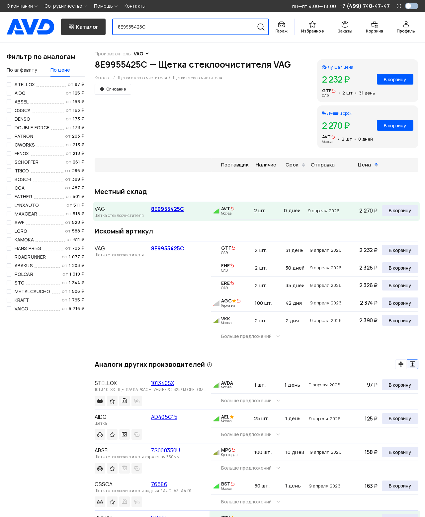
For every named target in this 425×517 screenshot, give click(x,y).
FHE (225, 265)
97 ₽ (372, 384)
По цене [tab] (60, 70)
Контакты (135, 6)
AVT (326, 137)
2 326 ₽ (368, 267)
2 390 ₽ (368, 320)
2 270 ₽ (368, 210)
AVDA (227, 383)
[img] (333, 91)
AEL (225, 417)
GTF (326, 91)
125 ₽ (371, 418)
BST (225, 484)
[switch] (411, 6)
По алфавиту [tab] (22, 70)
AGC (226, 300)
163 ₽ (371, 485)
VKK (225, 318)
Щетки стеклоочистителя (142, 78)
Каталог (103, 78)
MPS (226, 450)
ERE (225, 283)
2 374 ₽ (369, 302)
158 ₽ (371, 452)
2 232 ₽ (368, 250)
